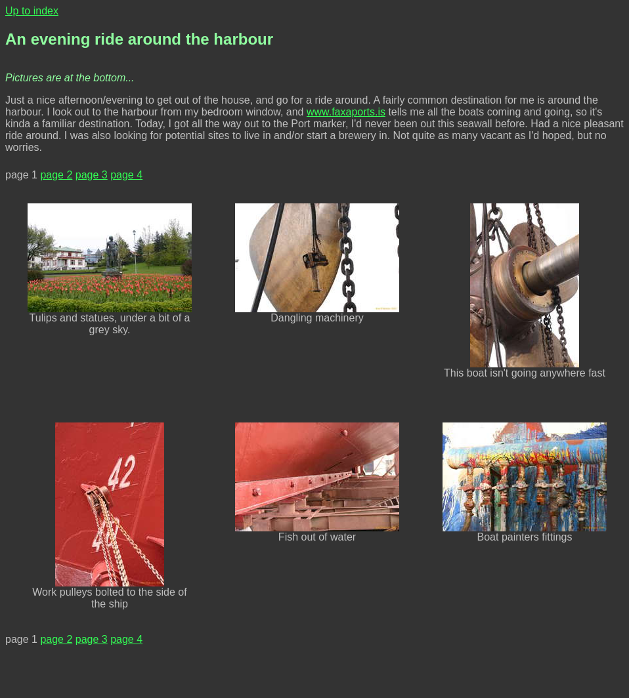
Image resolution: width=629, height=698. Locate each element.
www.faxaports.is (346, 111)
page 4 (126, 174)
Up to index (31, 10)
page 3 (92, 174)
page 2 (56, 174)
